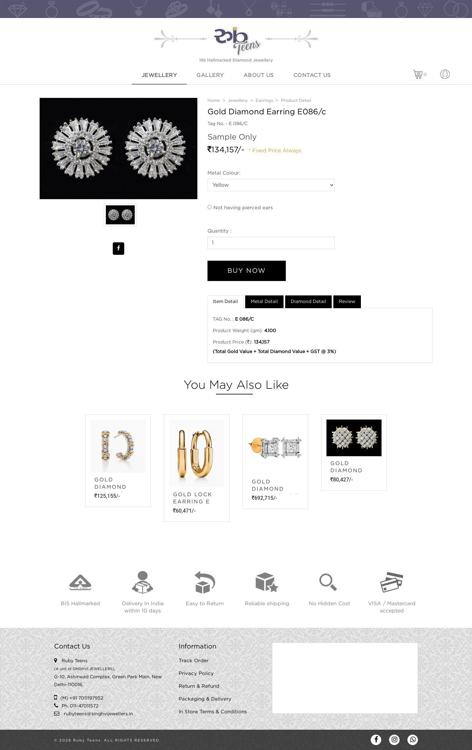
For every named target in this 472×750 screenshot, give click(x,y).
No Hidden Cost (329, 603)
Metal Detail (264, 302)
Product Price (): (233, 342)
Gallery (210, 75)
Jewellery (159, 75)
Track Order (193, 661)
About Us (259, 75)
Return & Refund (199, 686)
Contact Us (312, 75)
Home (213, 101)
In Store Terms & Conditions (213, 712)
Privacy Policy (196, 673)
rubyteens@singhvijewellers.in (98, 714)
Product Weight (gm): (238, 331)
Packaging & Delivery (205, 699)
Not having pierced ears (240, 207)
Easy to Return (205, 603)
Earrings (264, 101)
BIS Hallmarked (80, 603)
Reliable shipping (267, 603)
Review (347, 302)
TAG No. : (223, 319)
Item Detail (225, 302)
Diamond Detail (308, 302)
